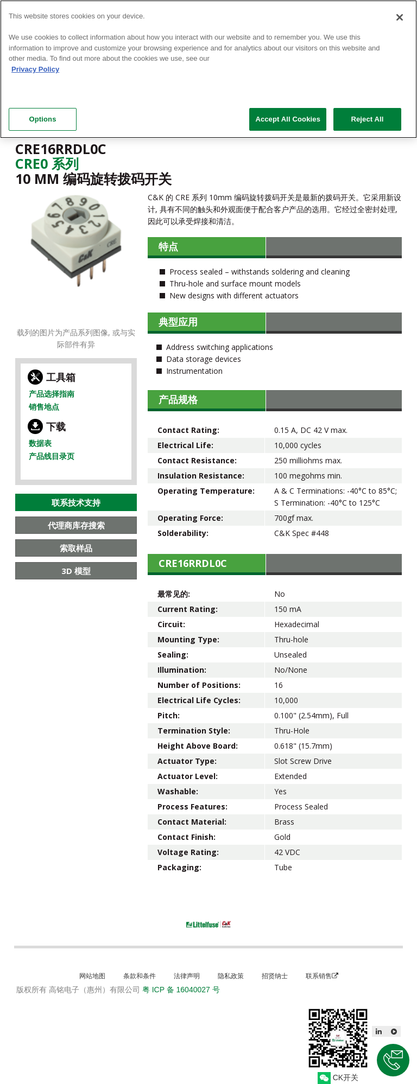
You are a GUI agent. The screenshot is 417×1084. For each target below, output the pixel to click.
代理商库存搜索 (76, 525)
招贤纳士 (275, 975)
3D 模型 (76, 570)
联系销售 (322, 975)
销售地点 (44, 406)
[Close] (400, 12)
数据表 (40, 443)
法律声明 (187, 975)
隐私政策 (231, 975)
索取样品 (76, 548)
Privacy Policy (35, 64)
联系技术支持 (76, 502)
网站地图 (92, 975)
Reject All (367, 114)
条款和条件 (139, 975)
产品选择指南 (51, 393)
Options (42, 114)
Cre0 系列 (47, 163)
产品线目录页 (51, 456)
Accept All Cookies (287, 114)
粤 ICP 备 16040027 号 (181, 989)
